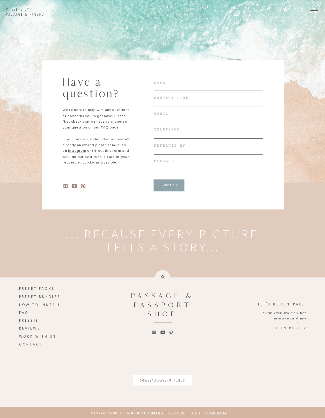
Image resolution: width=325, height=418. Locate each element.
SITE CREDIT (157, 413)
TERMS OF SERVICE (216, 413)
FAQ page (110, 127)
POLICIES (195, 413)
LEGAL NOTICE (177, 413)
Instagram (77, 151)
